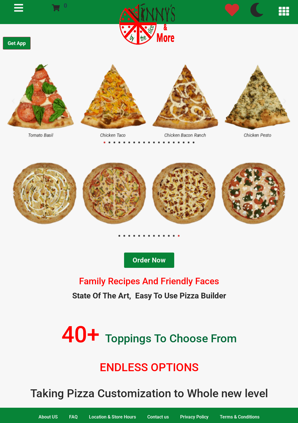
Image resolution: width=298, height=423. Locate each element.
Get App (17, 43)
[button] (6, 100)
